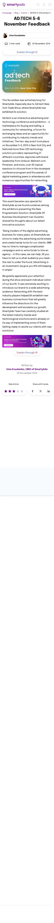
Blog (16, 13)
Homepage (7, 13)
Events (24, 13)
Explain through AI (27, 52)
